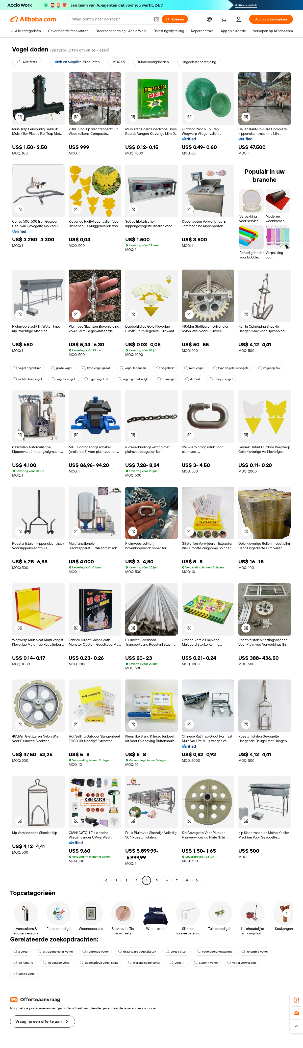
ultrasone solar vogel (55, 952)
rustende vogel (95, 952)
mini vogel (194, 368)
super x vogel (206, 963)
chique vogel (221, 379)
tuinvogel (166, 379)
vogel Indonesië (133, 368)
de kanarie (23, 963)
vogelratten (176, 952)
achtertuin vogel (27, 379)
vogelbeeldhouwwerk (214, 952)
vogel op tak (269, 368)
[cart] (225, 20)
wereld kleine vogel (144, 963)
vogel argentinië (27, 368)
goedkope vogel (56, 963)
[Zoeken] (175, 19)
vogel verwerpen (241, 963)
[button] (157, 19)
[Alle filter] (26, 62)
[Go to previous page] (106, 880)
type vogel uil (96, 379)
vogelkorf (165, 368)
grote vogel (61, 368)
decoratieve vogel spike (99, 963)
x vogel (20, 952)
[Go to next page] (196, 880)
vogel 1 (177, 963)
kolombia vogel (254, 952)
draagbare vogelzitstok (137, 952)
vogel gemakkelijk (133, 379)
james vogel (24, 974)
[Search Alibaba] (110, 19)
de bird (192, 379)
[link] (296, 1000)
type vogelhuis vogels (230, 368)
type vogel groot (96, 368)
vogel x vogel (63, 379)
